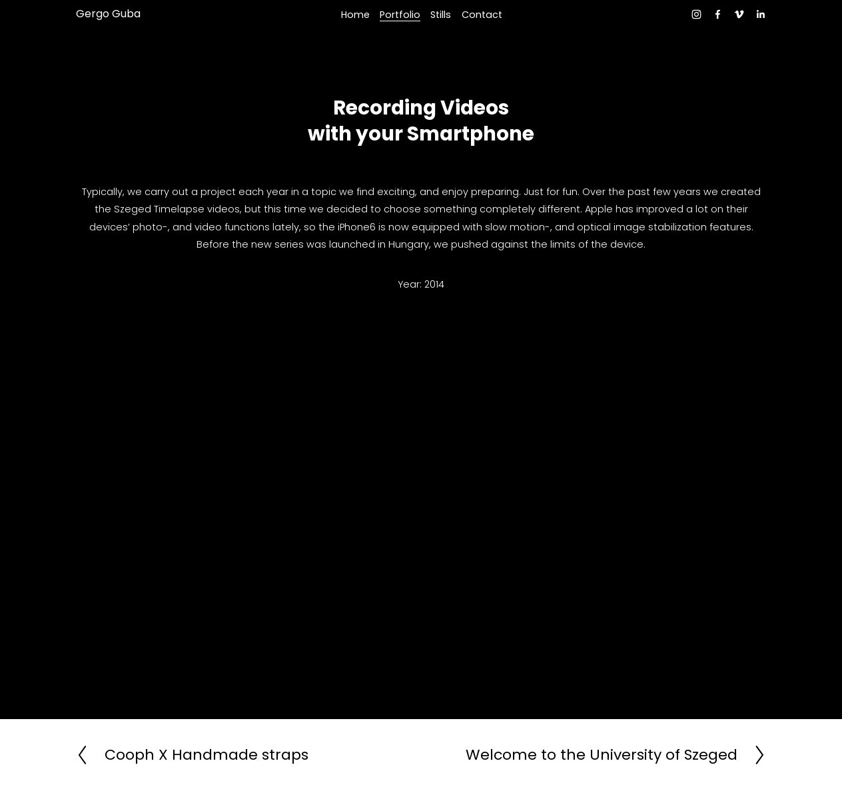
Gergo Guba (108, 13)
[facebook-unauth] (717, 14)
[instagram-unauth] (696, 14)
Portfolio (400, 14)
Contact (482, 14)
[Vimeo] (739, 14)
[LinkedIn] (760, 14)
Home (355, 14)
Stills (440, 14)
